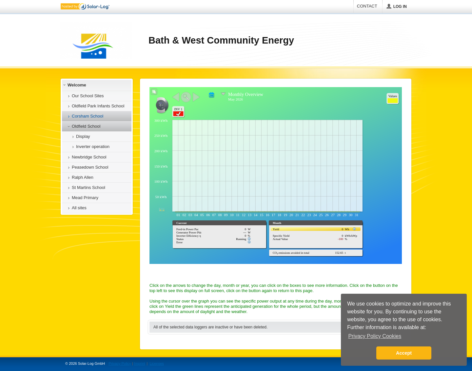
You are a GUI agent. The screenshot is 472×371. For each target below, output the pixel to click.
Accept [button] (404, 353)
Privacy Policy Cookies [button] (374, 336)
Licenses (156, 363)
